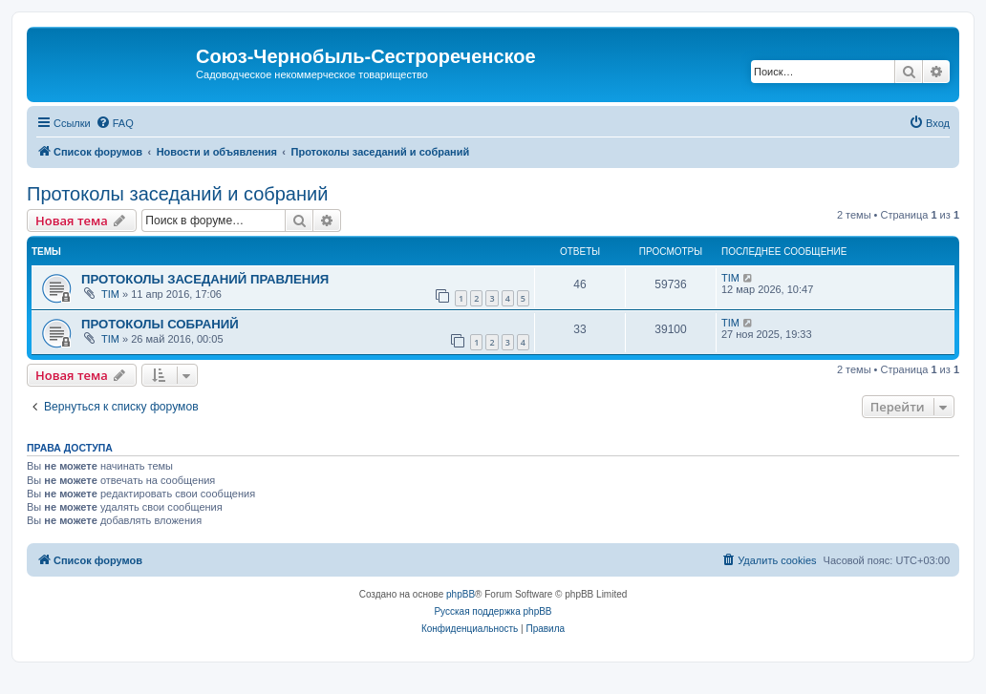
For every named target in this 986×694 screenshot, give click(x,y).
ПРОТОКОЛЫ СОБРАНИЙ (160, 324)
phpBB (460, 594)
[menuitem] (115, 123)
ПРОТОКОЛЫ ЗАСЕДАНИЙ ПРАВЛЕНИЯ (205, 279)
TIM (110, 294)
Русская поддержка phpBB (492, 611)
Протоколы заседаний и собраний (177, 193)
